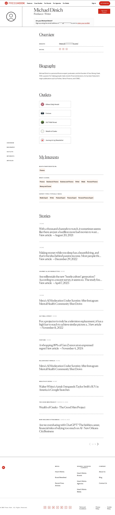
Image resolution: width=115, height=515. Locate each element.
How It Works (59, 472)
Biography (11, 147)
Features (29, 3)
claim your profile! (83, 23)
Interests (10, 156)
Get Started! (105, 3)
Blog (100, 477)
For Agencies (57, 3)
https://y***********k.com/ (68, 44)
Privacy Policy (98, 508)
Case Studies (38, 3)
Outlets (10, 151)
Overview (10, 143)
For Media (66, 3)
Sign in (94, 3)
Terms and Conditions (82, 508)
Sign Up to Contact (104, 11)
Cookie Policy (109, 508)
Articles (10, 160)
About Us (102, 472)
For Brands (47, 3)
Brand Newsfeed (60, 477)
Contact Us (103, 483)
